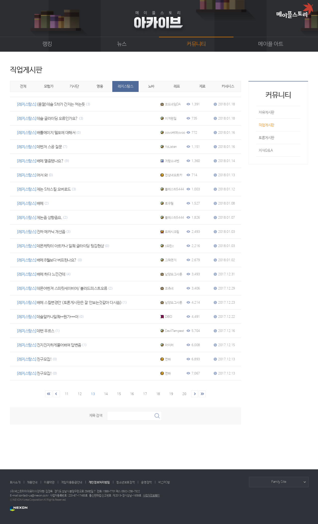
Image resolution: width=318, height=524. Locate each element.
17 (145, 394)
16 (132, 394)
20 (184, 394)
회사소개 (15, 482)
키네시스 (228, 86)
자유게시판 (266, 112)
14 (106, 394)
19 (171, 394)
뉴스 (122, 44)
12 (79, 394)
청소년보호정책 (125, 482)
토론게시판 (266, 138)
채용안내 (32, 482)
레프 (177, 86)
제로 (202, 86)
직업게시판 (266, 125)
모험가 (48, 86)
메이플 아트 (270, 44)
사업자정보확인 (151, 495)
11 (67, 394)
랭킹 (47, 44)
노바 (151, 86)
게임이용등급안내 (71, 482)
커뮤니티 (196, 44)
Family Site (278, 482)
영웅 (100, 86)
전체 (23, 86)
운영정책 (146, 482)
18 (158, 394)
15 (119, 394)
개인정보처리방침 (99, 482)
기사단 (74, 86)
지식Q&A (266, 150)
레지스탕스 (125, 86)
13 (93, 394)
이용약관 (49, 482)
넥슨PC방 (164, 482)
